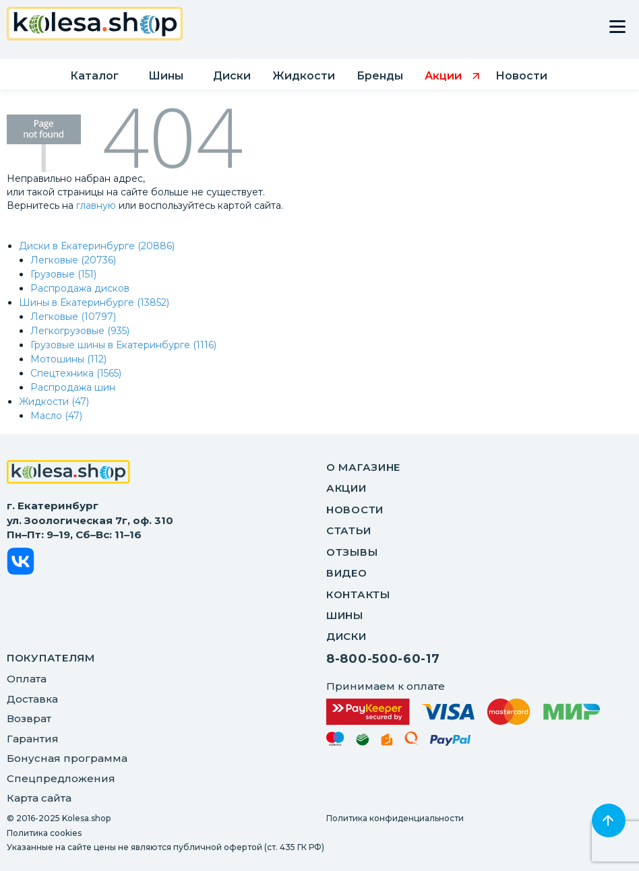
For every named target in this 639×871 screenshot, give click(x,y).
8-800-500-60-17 (383, 658)
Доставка (32, 698)
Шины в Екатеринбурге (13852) (94, 302)
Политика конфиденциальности (395, 818)
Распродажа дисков (79, 288)
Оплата (27, 678)
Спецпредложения (61, 778)
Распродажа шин (72, 387)
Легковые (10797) (73, 317)
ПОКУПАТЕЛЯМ (51, 657)
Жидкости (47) (54, 401)
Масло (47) (56, 416)
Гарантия (33, 738)
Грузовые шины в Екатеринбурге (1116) (123, 345)
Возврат (29, 718)
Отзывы (351, 552)
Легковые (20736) (73, 260)
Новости (355, 509)
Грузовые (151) (63, 274)
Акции (346, 488)
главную (96, 205)
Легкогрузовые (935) (79, 331)
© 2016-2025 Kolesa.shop (59, 818)
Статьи (348, 530)
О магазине (363, 467)
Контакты (358, 594)
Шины (344, 615)
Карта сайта (39, 798)
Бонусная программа (67, 758)
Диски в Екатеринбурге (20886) (97, 246)
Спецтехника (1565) (75, 373)
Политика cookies (44, 833)
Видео (346, 573)
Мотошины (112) (68, 359)
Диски (346, 636)
